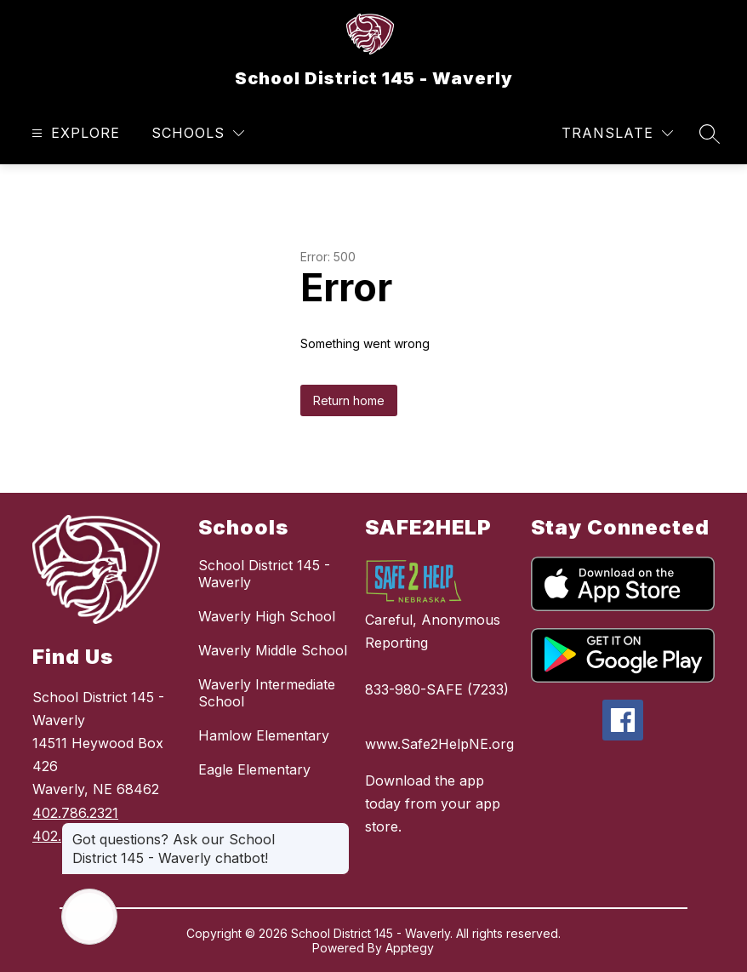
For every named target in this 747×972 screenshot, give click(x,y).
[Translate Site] (617, 133)
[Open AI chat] (89, 917)
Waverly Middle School (272, 650)
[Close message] (336, 831)
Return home (349, 400)
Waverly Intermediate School (266, 693)
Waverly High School (266, 616)
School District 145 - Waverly (264, 574)
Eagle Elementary (254, 769)
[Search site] (709, 133)
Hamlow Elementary (263, 735)
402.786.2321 (75, 812)
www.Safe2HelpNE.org (439, 743)
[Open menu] (73, 133)
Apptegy (409, 948)
